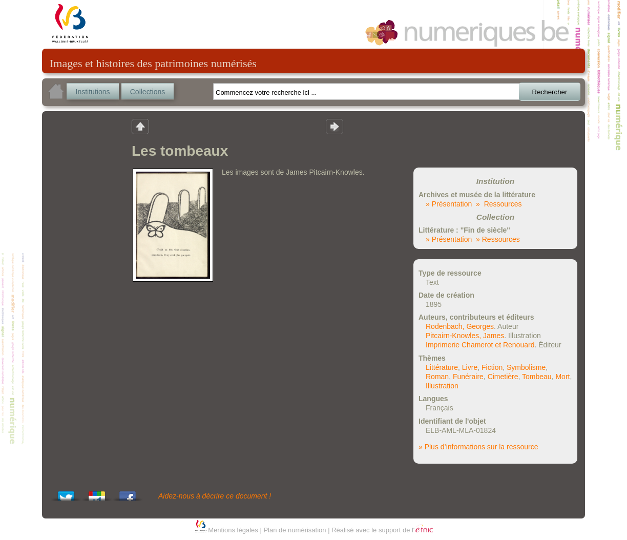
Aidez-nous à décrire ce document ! (214, 496)
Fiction (492, 367)
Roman (437, 376)
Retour (140, 126)
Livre (469, 367)
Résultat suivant (334, 126)
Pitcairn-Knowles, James (465, 335)
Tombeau (537, 376)
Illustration (442, 386)
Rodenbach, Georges (460, 326)
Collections (147, 92)
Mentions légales (233, 530)
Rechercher (550, 92)
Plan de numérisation (294, 530)
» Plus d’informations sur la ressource (478, 447)
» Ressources (498, 204)
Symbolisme (526, 367)
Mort (562, 376)
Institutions (93, 92)
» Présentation (449, 204)
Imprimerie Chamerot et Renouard (480, 345)
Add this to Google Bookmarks (96, 493)
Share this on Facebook (127, 493)
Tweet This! (66, 493)
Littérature (442, 367)
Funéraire (468, 376)
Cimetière (503, 376)
